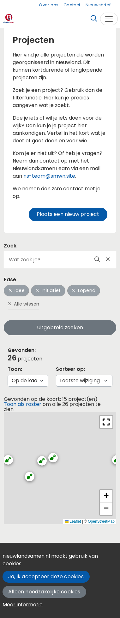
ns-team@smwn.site (49, 176)
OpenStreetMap (101, 521)
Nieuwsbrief (98, 5)
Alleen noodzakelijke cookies (44, 591)
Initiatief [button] (48, 290)
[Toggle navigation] (109, 19)
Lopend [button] (83, 290)
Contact (71, 5)
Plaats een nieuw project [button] (68, 214)
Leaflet (73, 521)
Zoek (10, 245)
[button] (27, 474)
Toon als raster (22, 404)
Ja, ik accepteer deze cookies (46, 576)
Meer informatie (23, 604)
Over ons (48, 5)
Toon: (15, 369)
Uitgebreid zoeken (60, 327)
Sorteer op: (70, 369)
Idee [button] (17, 290)
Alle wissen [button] (23, 304)
